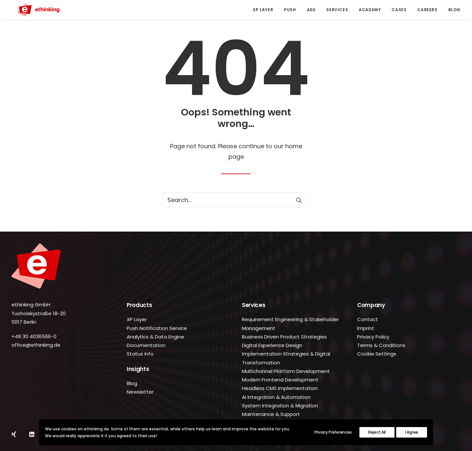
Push (290, 9)
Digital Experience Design (272, 345)
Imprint (365, 328)
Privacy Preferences (333, 432)
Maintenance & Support (271, 414)
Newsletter (140, 391)
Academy (370, 9)
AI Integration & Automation (276, 397)
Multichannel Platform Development (286, 371)
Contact (367, 319)
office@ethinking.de (35, 344)
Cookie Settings (376, 353)
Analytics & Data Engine (155, 336)
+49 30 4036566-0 (33, 336)
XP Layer (263, 9)
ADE (311, 9)
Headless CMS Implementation (280, 388)
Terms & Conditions (381, 345)
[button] (299, 200)
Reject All (377, 432)
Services (337, 9)
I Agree (411, 432)
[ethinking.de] (32, 9)
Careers (427, 9)
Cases (399, 9)
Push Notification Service (157, 328)
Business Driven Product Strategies (284, 336)
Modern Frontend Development (280, 379)
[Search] (236, 200)
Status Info (140, 353)
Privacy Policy (373, 336)
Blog (454, 9)
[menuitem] (265, 10)
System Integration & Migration (280, 405)
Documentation (146, 345)
